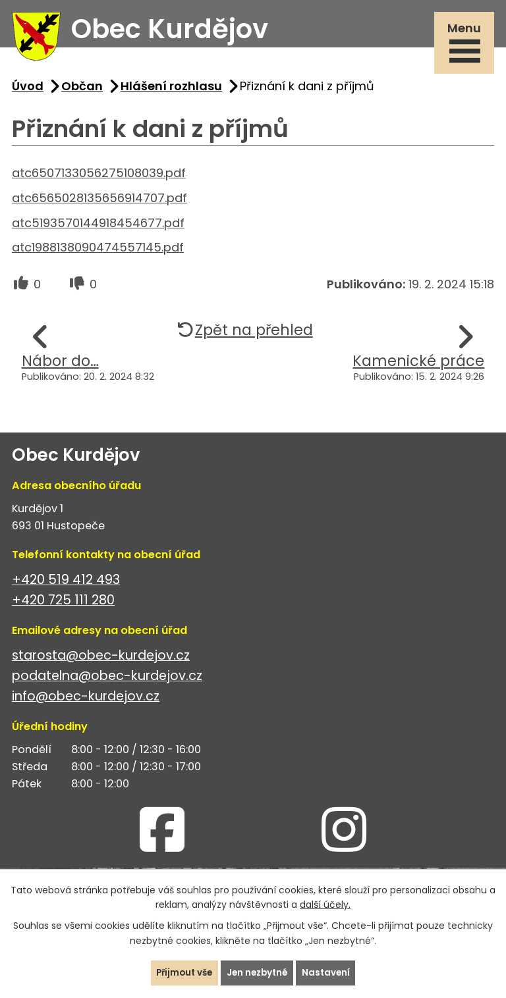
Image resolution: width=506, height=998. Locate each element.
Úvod (27, 91)
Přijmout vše (181, 972)
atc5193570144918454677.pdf (98, 228)
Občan (82, 91)
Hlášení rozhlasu (171, 91)
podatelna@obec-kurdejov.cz (107, 682)
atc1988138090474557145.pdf (98, 253)
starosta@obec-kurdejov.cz (101, 661)
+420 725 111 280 (63, 605)
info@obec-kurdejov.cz (85, 702)
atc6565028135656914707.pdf (99, 203)
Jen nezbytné (258, 972)
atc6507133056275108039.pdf (99, 178)
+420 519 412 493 (66, 585)
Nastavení (329, 972)
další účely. (325, 903)
